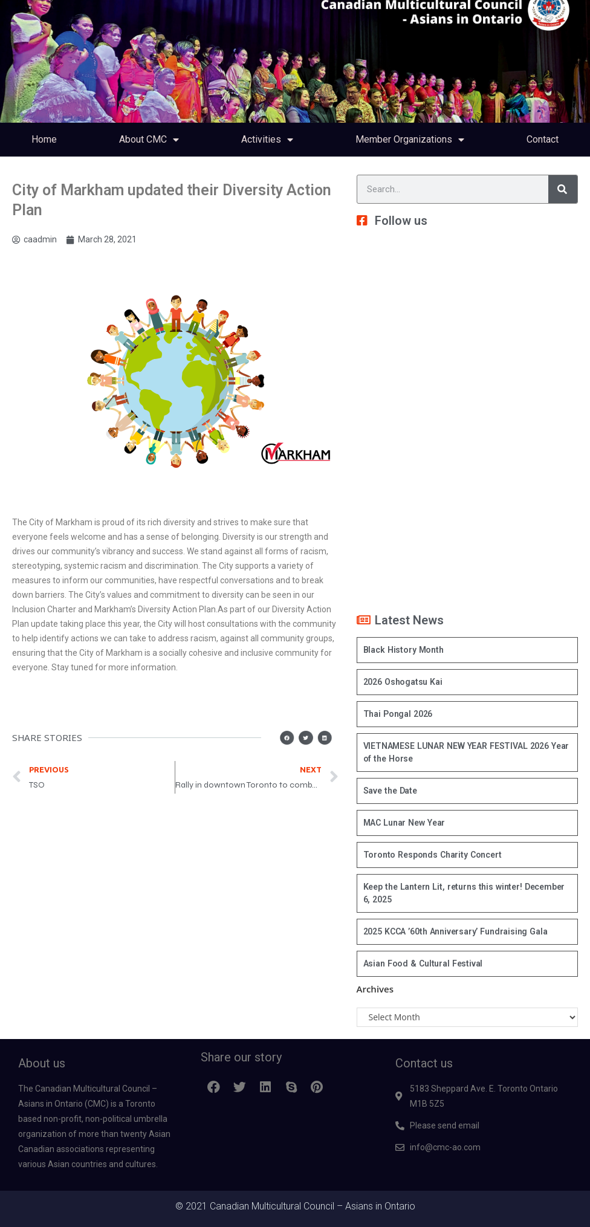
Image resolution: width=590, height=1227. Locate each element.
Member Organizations (409, 140)
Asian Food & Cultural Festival (423, 963)
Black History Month (403, 650)
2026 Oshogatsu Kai (402, 682)
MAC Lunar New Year (404, 822)
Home (44, 139)
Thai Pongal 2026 (398, 714)
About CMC (149, 140)
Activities (267, 140)
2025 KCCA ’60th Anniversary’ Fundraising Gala (455, 931)
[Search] (562, 189)
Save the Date (390, 790)
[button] (292, 738)
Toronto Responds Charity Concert (432, 855)
